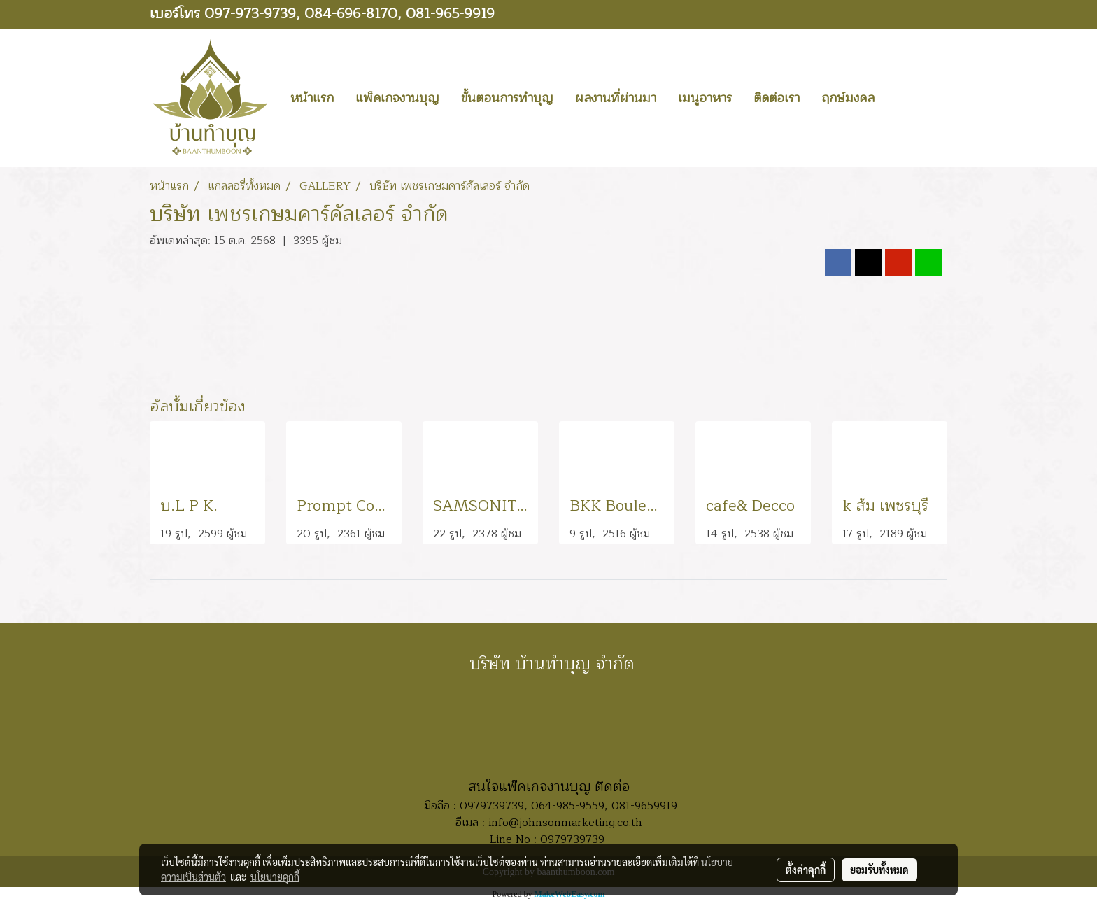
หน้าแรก (312, 97)
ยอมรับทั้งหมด (879, 869)
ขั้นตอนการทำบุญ (507, 97)
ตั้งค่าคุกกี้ (806, 869)
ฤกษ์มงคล (848, 97)
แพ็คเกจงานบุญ (397, 97)
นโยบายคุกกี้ (274, 876)
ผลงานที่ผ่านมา (615, 97)
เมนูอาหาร (705, 97)
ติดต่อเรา (776, 97)
